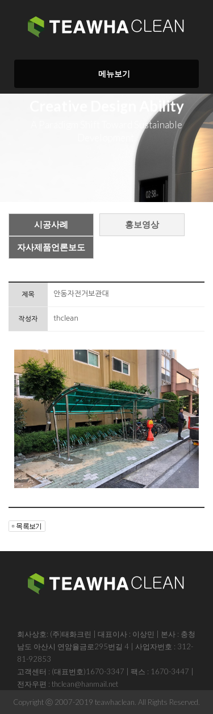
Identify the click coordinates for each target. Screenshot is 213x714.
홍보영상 (142, 224)
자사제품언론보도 (51, 247)
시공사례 (51, 224)
